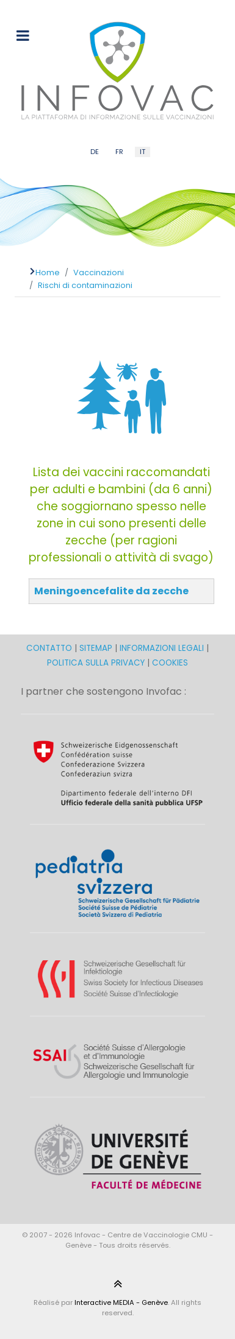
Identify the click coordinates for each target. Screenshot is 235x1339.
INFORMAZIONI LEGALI (162, 648)
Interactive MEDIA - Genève (121, 1302)
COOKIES (170, 663)
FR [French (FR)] (119, 151)
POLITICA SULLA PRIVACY (96, 663)
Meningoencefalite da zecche (111, 591)
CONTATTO (50, 648)
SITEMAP (97, 648)
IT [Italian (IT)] (142, 151)
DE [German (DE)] (94, 151)
